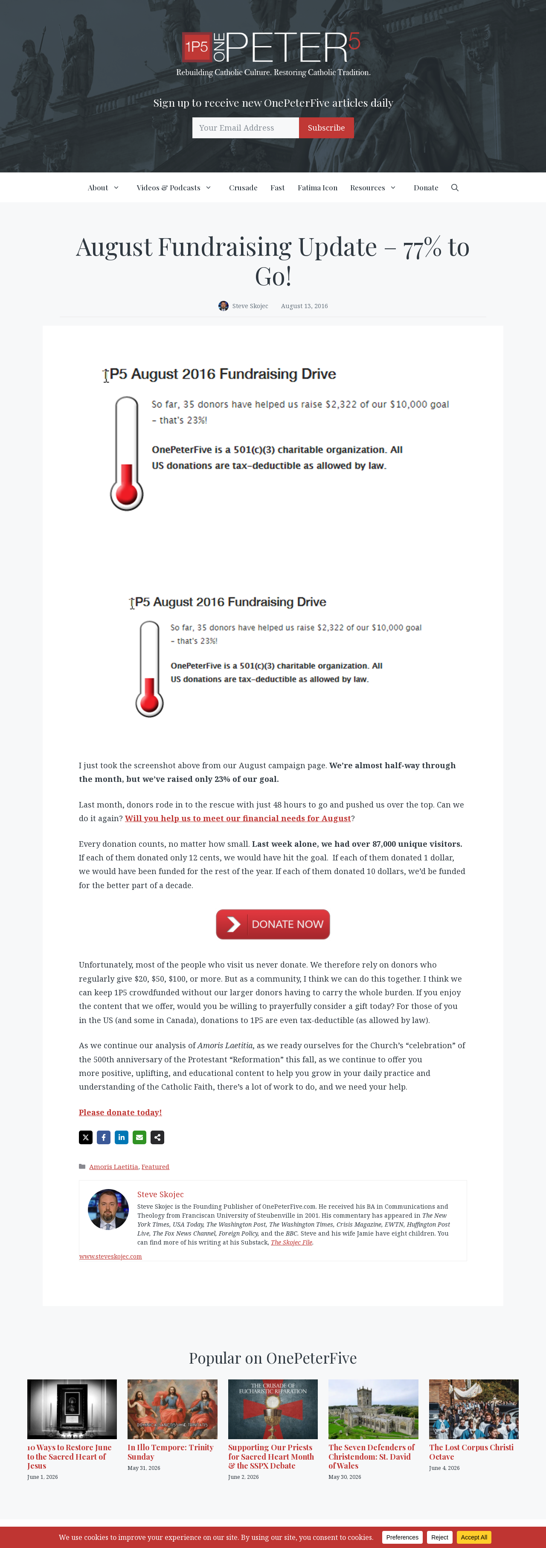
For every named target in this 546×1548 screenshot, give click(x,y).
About (109, 187)
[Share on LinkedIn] (121, 1137)
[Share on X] (86, 1137)
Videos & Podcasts (180, 187)
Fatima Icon (317, 187)
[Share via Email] (139, 1137)
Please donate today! (120, 1112)
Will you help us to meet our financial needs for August (238, 818)
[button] (455, 187)
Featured (155, 1166)
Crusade (243, 187)
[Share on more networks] (157, 1137)
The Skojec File (291, 1242)
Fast (277, 187)
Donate (426, 187)
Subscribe (326, 127)
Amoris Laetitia (113, 1166)
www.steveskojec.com (110, 1256)
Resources (378, 187)
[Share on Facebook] (103, 1137)
